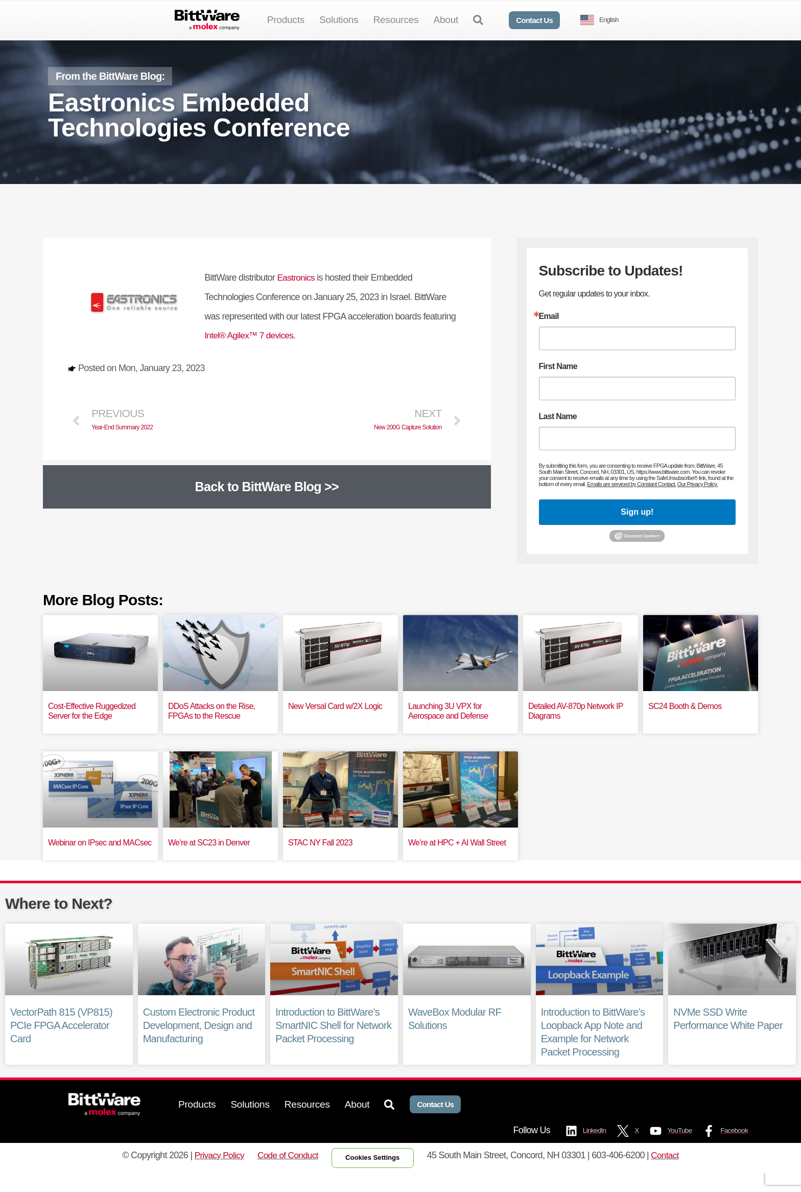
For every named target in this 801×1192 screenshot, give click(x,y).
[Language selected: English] (603, 20)
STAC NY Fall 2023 (320, 859)
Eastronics (297, 294)
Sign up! (637, 528)
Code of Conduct (284, 1173)
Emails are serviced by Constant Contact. (631, 501)
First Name (558, 383)
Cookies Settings (375, 1176)
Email (549, 333)
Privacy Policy (213, 1173)
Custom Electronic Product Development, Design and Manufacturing (199, 1042)
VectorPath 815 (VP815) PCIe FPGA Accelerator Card (61, 1042)
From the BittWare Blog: (110, 93)
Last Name (558, 433)
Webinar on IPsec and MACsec (100, 859)
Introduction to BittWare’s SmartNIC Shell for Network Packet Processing (333, 1042)
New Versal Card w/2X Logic (335, 722)
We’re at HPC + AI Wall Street (457, 859)
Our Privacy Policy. (697, 501)
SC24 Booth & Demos (685, 722)
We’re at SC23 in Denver (209, 859)
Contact (671, 1173)
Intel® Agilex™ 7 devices (250, 352)
